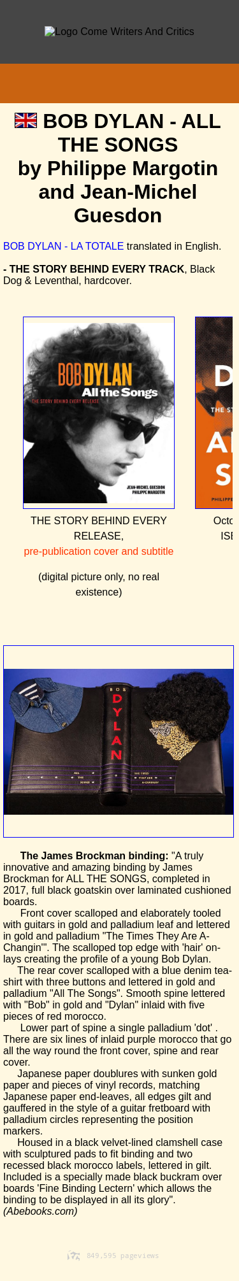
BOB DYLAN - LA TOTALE (63, 246)
